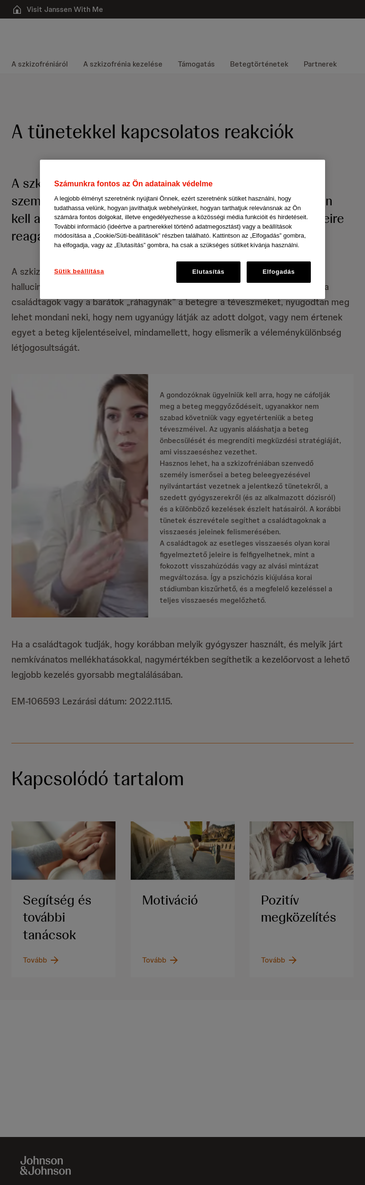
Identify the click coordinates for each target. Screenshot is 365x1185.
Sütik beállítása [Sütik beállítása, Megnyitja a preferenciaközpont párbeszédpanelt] (79, 271)
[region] (182, 229)
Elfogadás (279, 271)
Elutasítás (208, 271)
